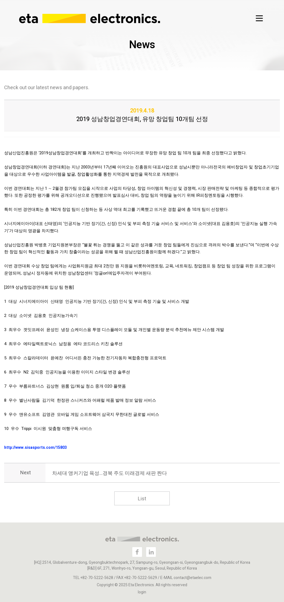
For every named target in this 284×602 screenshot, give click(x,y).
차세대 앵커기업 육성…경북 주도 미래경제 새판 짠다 (109, 473)
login (142, 592)
